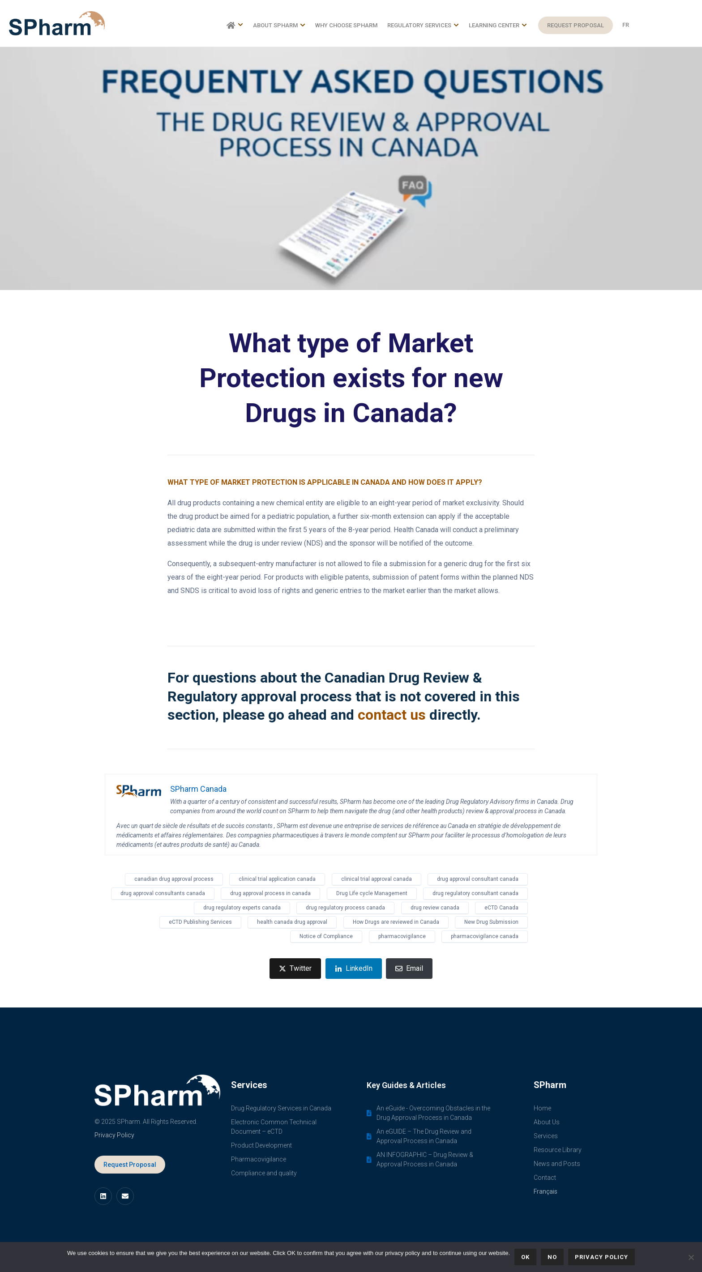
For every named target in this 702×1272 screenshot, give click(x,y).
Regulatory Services (423, 25)
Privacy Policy (114, 1135)
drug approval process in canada (270, 893)
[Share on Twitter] (295, 968)
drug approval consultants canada (162, 893)
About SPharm (279, 25)
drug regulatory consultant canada (475, 893)
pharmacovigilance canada (484, 936)
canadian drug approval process (174, 879)
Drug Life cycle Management (371, 893)
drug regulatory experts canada (242, 908)
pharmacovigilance (402, 936)
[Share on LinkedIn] (353, 968)
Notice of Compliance (326, 936)
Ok (525, 1257)
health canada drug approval (292, 922)
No (552, 1257)
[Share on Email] (409, 968)
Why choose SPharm (346, 25)
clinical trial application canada (277, 879)
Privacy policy (601, 1257)
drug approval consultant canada (477, 879)
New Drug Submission (491, 922)
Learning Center (498, 25)
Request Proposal (575, 25)
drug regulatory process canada (345, 908)
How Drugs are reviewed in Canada (396, 922)
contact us (392, 714)
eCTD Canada (501, 908)
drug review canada (435, 908)
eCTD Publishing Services (200, 922)
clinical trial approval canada (376, 879)
